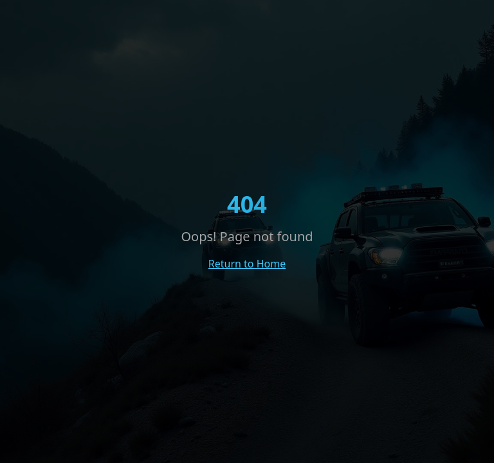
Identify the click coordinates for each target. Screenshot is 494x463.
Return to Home (247, 264)
